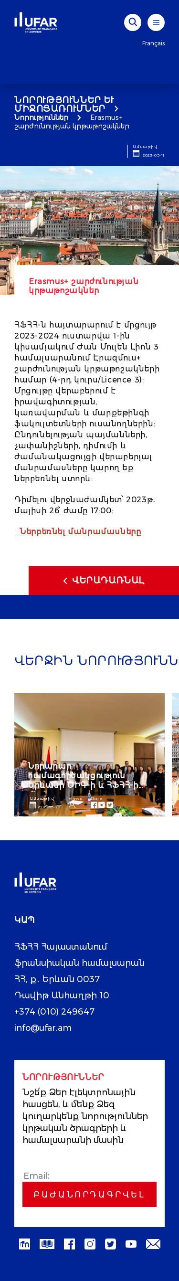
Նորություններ (41, 117)
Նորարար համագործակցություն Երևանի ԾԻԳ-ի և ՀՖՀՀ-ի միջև (83, 780)
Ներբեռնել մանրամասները (80, 531)
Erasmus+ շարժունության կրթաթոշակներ (71, 121)
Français (153, 43)
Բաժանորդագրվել (89, 1194)
